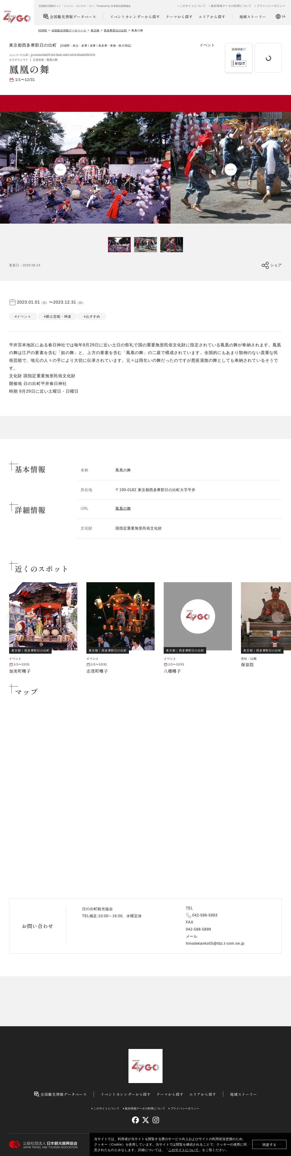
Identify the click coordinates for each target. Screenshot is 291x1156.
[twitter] (146, 1120)
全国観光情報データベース (69, 16)
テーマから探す (179, 16)
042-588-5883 (205, 915)
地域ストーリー (252, 16)
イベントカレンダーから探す (135, 16)
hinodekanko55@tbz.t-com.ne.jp (215, 943)
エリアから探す (212, 16)
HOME (42, 30)
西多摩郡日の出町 (115, 30)
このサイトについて (183, 1150)
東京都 (95, 30)
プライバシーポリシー (271, 6)
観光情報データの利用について (231, 6)
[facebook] (135, 1120)
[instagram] (155, 1120)
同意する (269, 1144)
